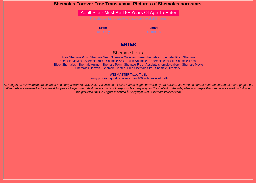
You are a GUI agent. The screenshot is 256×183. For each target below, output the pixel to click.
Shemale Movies (70, 61)
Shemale (189, 57)
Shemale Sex (99, 57)
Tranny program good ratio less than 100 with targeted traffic (128, 78)
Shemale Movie (192, 64)
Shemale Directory (167, 68)
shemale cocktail (162, 61)
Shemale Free (133, 64)
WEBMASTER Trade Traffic (128, 75)
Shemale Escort (187, 61)
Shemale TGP (170, 57)
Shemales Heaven (87, 68)
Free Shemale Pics (75, 57)
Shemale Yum (94, 61)
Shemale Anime (89, 64)
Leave (153, 28)
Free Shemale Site (139, 68)
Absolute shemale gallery (163, 64)
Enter (103, 28)
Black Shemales (65, 64)
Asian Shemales (137, 61)
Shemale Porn (112, 64)
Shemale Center (114, 68)
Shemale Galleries (123, 57)
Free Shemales (148, 57)
